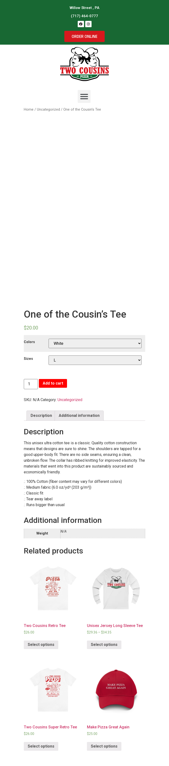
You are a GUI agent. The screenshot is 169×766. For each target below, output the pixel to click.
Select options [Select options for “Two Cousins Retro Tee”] (41, 644)
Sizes (28, 359)
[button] (84, 96)
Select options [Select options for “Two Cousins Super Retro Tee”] (41, 746)
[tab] (41, 416)
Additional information (79, 415)
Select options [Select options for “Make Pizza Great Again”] (104, 746)
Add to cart (53, 383)
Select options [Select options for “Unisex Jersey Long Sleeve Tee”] (104, 644)
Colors (29, 342)
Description (41, 415)
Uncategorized (70, 399)
